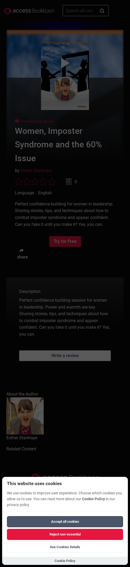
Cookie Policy (93, 499)
